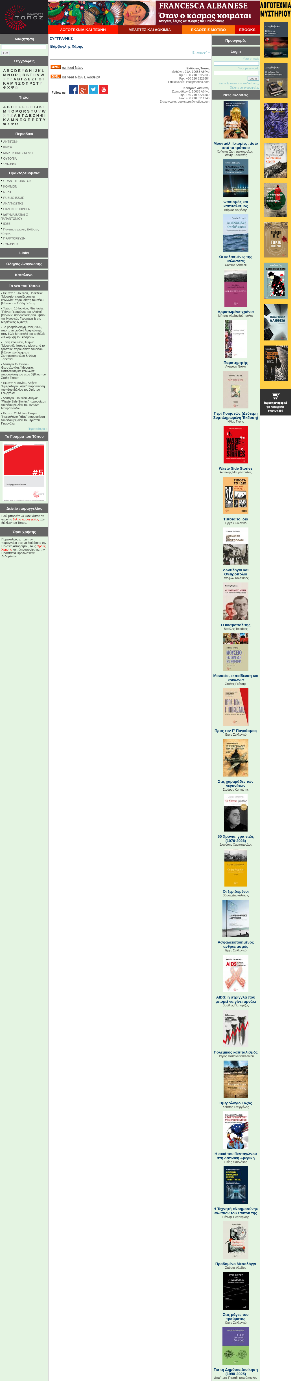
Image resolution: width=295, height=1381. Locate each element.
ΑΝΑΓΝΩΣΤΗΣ (13, 203)
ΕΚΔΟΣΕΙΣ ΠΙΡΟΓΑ (16, 209)
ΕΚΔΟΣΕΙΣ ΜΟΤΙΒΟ (208, 30)
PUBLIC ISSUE (13, 197)
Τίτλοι (24, 97)
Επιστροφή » (201, 52)
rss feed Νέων (72, 68)
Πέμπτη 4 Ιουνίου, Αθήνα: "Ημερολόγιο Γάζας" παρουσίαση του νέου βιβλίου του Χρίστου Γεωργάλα (23, 388)
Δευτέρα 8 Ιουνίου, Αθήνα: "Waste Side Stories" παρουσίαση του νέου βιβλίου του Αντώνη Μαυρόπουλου (23, 403)
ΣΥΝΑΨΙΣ (10, 164)
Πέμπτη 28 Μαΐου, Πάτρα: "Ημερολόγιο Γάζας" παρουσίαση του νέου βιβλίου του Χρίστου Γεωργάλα (23, 418)
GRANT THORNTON (17, 180)
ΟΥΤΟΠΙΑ (10, 158)
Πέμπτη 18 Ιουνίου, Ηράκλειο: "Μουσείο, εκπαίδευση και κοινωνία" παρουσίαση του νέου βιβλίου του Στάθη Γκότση (22, 298)
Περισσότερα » (37, 428)
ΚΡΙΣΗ (7, 147)
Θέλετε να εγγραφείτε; (244, 87)
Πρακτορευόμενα (24, 173)
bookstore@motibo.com (193, 101)
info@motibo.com (197, 81)
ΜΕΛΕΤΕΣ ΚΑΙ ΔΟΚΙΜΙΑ (149, 30)
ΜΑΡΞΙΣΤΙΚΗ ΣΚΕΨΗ (18, 153)
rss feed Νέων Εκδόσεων (81, 77)
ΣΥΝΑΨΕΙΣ (11, 244)
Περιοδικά (24, 134)
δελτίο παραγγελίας (26, 519)
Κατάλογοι (24, 275)
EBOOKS (247, 30)
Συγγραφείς (24, 61)
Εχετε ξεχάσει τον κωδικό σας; (239, 83)
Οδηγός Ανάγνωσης (24, 264)
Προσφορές (235, 40)
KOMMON (10, 186)
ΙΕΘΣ (6, 223)
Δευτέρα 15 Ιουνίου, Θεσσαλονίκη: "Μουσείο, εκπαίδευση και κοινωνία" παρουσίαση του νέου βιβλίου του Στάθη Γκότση (23, 370)
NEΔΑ (7, 192)
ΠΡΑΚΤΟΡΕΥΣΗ (14, 238)
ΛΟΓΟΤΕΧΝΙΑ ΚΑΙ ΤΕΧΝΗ (83, 30)
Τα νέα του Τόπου (24, 286)
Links (24, 253)
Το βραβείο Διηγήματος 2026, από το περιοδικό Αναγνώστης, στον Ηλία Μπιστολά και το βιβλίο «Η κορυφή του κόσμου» (23, 332)
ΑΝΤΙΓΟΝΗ (11, 141)
